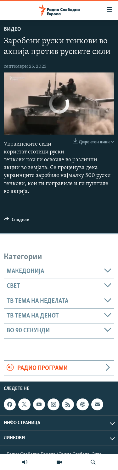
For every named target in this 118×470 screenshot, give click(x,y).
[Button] (16, 221)
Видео (12, 29)
